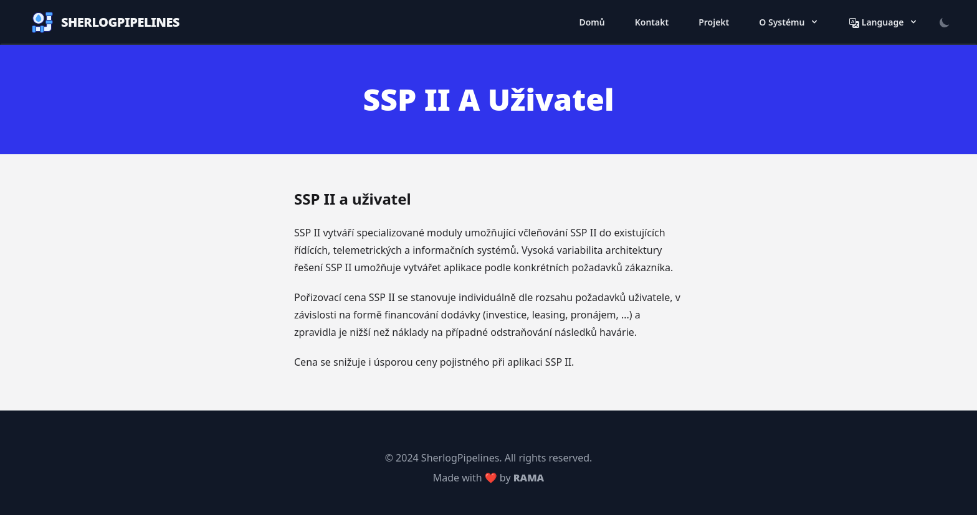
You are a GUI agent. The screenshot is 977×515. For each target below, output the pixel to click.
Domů (591, 22)
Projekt (713, 22)
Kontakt (652, 22)
